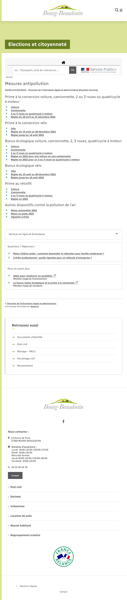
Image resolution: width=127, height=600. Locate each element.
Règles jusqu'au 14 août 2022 (27, 135)
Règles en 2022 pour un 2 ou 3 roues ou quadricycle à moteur (45, 159)
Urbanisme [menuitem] (16, 506)
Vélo (13, 128)
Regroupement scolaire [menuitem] (24, 535)
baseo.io (35, 306)
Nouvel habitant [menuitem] (19, 525)
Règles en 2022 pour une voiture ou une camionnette (41, 156)
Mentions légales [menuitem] (28, 586)
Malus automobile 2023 (24, 210)
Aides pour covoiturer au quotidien (34, 276)
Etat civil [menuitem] (15, 487)
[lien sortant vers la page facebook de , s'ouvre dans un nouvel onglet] (63, 421)
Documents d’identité (27, 337)
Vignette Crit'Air (20, 217)
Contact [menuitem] (63, 592)
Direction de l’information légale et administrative (31, 303)
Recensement (22, 365)
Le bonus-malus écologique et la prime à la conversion (45, 282)
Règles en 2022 (19, 199)
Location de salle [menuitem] (20, 515)
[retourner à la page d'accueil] (63, 10)
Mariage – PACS (23, 351)
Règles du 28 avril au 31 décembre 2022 (33, 117)
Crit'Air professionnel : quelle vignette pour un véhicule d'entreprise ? (52, 257)
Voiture (15, 107)
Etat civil (19, 344)
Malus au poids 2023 (22, 213)
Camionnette (18, 110)
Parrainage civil (23, 358)
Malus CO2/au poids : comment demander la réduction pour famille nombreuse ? (58, 253)
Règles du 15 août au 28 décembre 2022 (33, 131)
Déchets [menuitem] (14, 496)
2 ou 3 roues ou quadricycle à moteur (32, 113)
